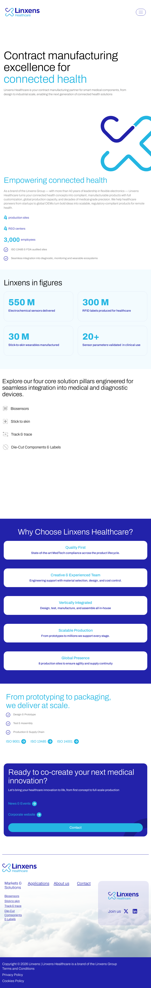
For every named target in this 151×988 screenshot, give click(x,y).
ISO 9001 (16, 741)
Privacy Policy (12, 975)
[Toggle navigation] (141, 12)
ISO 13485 (42, 741)
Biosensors (11, 896)
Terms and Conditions (18, 968)
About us (61, 883)
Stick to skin (12, 901)
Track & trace (12, 905)
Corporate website (25, 814)
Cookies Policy (13, 981)
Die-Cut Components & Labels (13, 915)
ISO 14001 (68, 741)
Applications (38, 883)
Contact (75, 827)
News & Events (22, 803)
